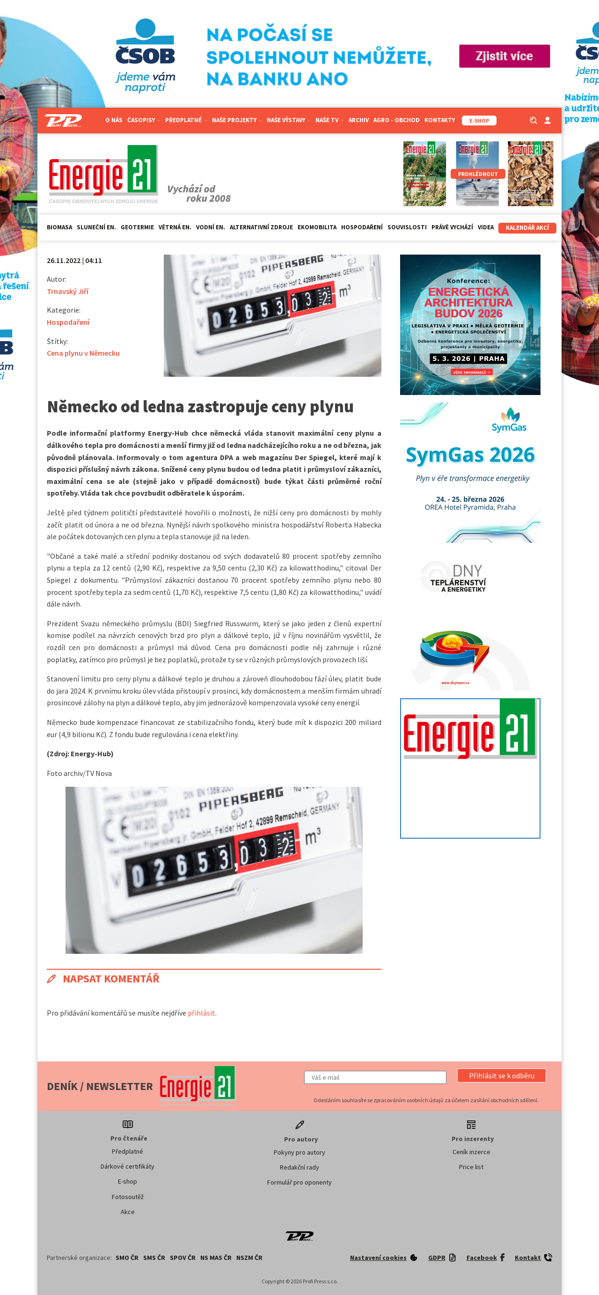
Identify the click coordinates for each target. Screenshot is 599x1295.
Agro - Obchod (396, 120)
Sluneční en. (96, 227)
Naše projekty (237, 120)
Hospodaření (362, 227)
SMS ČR (154, 1257)
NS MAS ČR (216, 1257)
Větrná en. (175, 227)
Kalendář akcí (527, 228)
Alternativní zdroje (261, 227)
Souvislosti (407, 227)
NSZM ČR (249, 1257)
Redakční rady (299, 1167)
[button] (501, 1075)
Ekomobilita (317, 227)
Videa (486, 227)
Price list (471, 1167)
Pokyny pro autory (299, 1152)
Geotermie (137, 227)
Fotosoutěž (128, 1197)
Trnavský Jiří (67, 291)
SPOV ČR (183, 1257)
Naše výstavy (289, 120)
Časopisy (144, 120)
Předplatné (186, 120)
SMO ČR (127, 1257)
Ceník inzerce (471, 1152)
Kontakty (439, 120)
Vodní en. (210, 227)
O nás (114, 120)
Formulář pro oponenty (299, 1182)
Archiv (359, 120)
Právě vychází (452, 227)
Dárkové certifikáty (127, 1166)
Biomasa (59, 227)
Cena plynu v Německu (83, 353)
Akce (128, 1211)
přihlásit (201, 1012)
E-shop (127, 1181)
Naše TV (329, 120)
